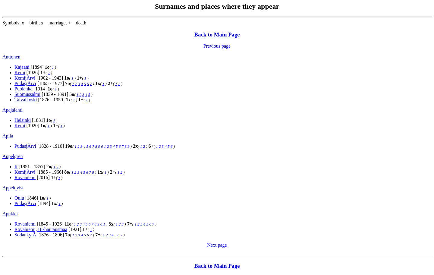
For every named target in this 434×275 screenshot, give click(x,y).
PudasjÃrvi (25, 83)
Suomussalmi (27, 94)
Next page (217, 245)
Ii (15, 166)
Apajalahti (12, 109)
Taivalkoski (25, 99)
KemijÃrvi (24, 78)
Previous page (217, 46)
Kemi (19, 72)
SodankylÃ (25, 234)
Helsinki (22, 120)
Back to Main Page (217, 34)
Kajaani (22, 67)
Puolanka (23, 88)
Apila (7, 135)
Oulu (19, 198)
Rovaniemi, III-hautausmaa (40, 229)
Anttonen (11, 56)
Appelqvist (13, 187)
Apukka (10, 213)
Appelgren (12, 156)
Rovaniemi (25, 177)
